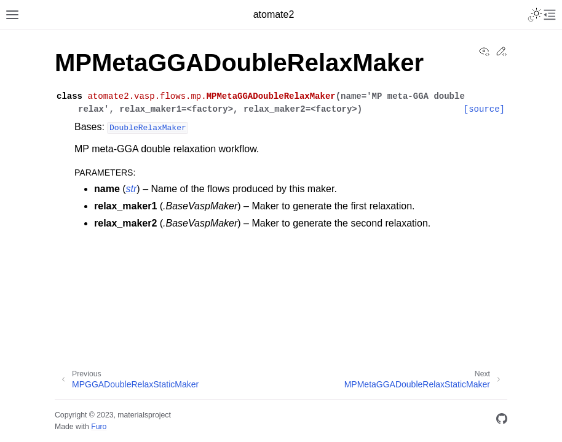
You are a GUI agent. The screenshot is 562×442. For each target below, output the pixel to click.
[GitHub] (501, 420)
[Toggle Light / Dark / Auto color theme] (535, 14)
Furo (98, 426)
